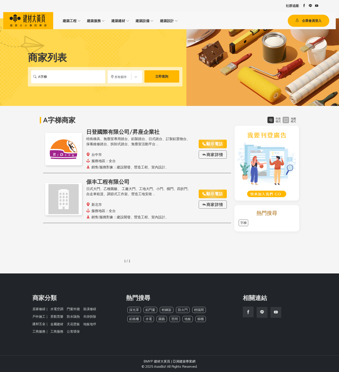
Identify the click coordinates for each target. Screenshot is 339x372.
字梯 (243, 223)
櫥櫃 (200, 321)
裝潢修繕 (89, 311)
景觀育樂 (56, 318)
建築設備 (140, 21)
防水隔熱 (73, 318)
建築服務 (93, 21)
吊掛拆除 (89, 318)
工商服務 (56, 333)
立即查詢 (161, 77)
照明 (174, 321)
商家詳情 (212, 154)
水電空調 (56, 311)
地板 (187, 321)
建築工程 (69, 21)
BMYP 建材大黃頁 (157, 361)
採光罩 (134, 312)
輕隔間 (199, 312)
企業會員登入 (308, 21)
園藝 (161, 321)
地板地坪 (89, 326)
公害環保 (73, 333)
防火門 (183, 312)
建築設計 (164, 21)
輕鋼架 (166, 312)
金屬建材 (56, 326)
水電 (149, 321)
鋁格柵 (134, 321)
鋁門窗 (150, 312)
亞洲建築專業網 (184, 361)
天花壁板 (73, 326)
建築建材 (117, 21)
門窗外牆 (73, 311)
